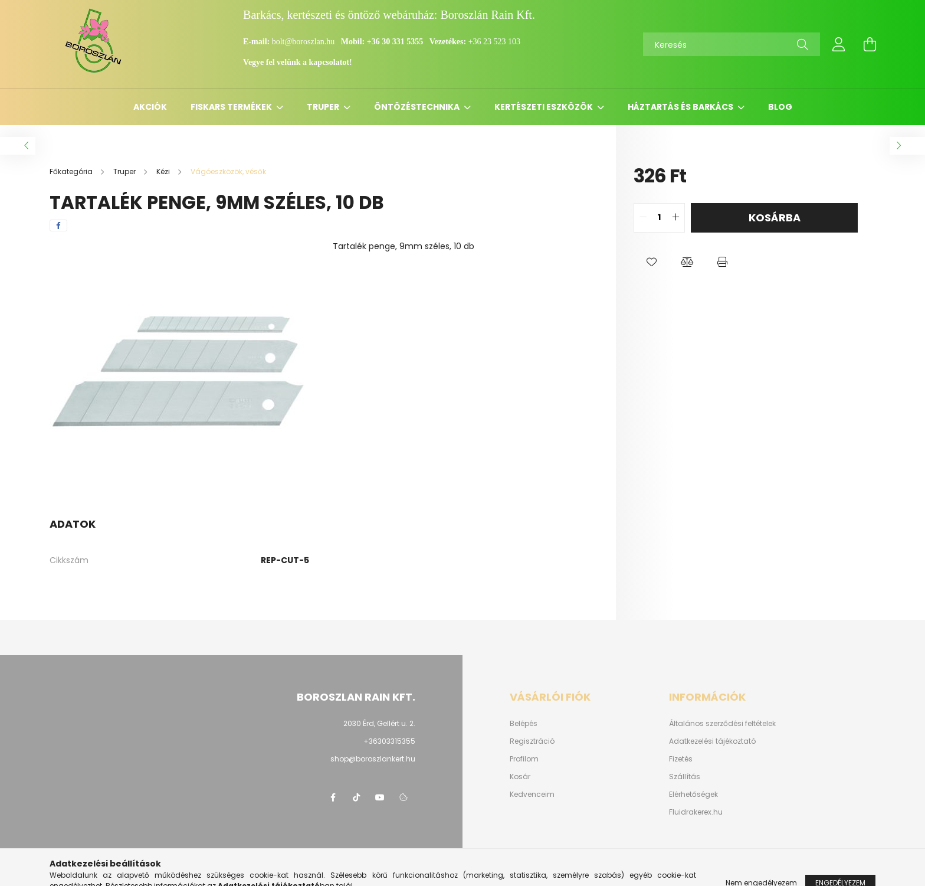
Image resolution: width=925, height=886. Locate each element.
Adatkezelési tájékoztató (712, 741)
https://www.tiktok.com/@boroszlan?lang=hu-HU (356, 797)
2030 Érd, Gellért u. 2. (379, 723)
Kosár (520, 777)
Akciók (150, 107)
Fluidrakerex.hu (696, 812)
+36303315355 (389, 741)
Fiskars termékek (232, 107)
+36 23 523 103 (494, 41)
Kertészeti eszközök (544, 107)
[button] (651, 262)
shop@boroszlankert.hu (372, 759)
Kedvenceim (532, 794)
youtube (380, 797)
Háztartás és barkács (681, 107)
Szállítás (684, 777)
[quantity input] (659, 218)
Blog (780, 107)
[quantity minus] (643, 218)
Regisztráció (532, 741)
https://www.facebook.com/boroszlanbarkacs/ (333, 797)
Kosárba (775, 217)
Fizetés (681, 759)
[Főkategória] (72, 171)
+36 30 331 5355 (395, 41)
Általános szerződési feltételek (722, 724)
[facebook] (58, 225)
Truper (324, 107)
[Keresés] (731, 44)
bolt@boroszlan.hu (304, 41)
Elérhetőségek (693, 794)
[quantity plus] (675, 218)
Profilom (524, 759)
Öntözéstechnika (417, 107)
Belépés (523, 724)
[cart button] (869, 44)
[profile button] (839, 44)
